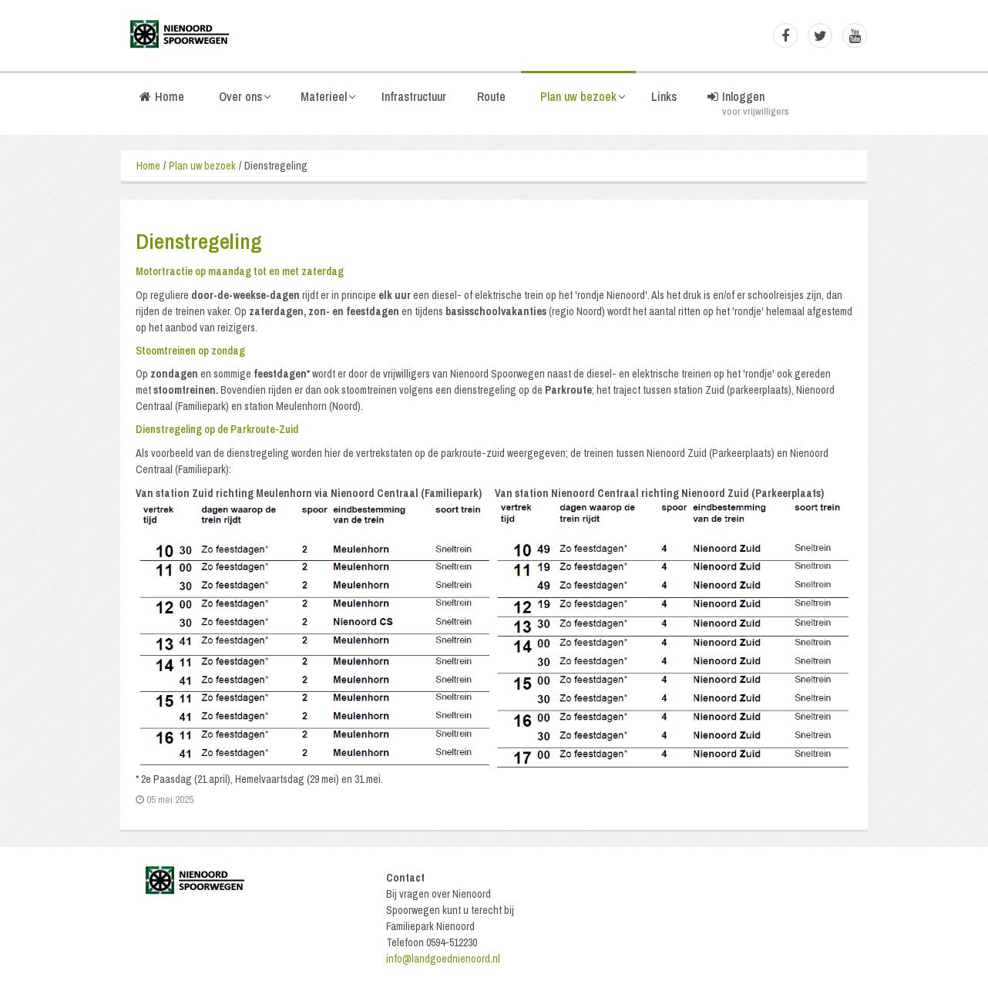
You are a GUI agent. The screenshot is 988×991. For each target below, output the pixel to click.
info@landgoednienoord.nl (443, 959)
